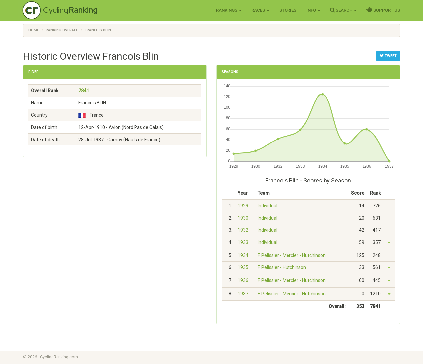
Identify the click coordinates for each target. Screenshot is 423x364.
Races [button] (260, 10)
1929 (243, 205)
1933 (243, 242)
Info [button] (313, 10)
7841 (83, 90)
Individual (267, 205)
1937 (243, 293)
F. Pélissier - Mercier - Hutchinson (292, 255)
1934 (243, 255)
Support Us (383, 10)
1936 (243, 280)
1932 (243, 230)
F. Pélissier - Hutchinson (282, 267)
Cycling (70, 10)
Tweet (388, 55)
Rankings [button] (229, 10)
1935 (243, 267)
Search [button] (343, 10)
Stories (287, 10)
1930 (243, 218)
